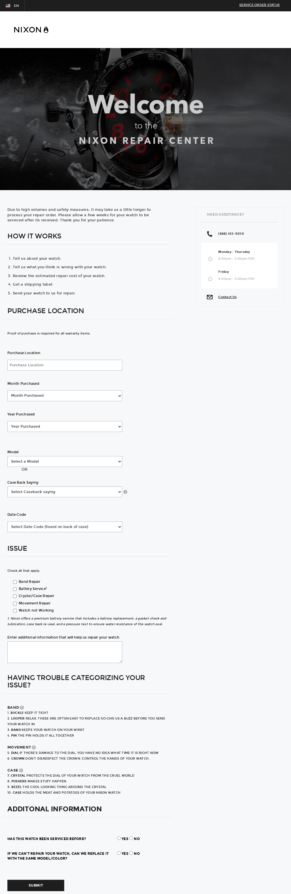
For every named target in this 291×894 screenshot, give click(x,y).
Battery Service (33, 589)
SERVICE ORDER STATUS (259, 5)
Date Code (16, 515)
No (137, 839)
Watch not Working (36, 610)
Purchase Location (23, 353)
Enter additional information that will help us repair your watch (63, 637)
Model (12, 452)
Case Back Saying (22, 483)
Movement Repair (35, 603)
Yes (125, 839)
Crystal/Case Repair (36, 596)
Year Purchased (21, 414)
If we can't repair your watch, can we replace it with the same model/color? (58, 856)
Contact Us (227, 297)
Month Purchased (23, 384)
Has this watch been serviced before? (46, 839)
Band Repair (29, 582)
